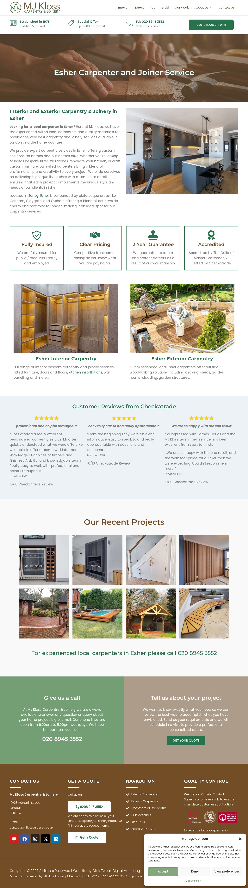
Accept (163, 871)
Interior (119, 7)
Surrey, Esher (38, 195)
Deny (195, 871)
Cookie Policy (193, 880)
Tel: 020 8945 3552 (150, 21)
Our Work (180, 7)
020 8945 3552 (197, 653)
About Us (202, 7)
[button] (240, 839)
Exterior (137, 7)
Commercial (157, 7)
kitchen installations (85, 372)
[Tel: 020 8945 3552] (129, 22)
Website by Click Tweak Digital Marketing (106, 870)
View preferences (227, 871)
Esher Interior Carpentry (66, 358)
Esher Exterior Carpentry (182, 358)
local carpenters (100, 653)
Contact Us (226, 7)
